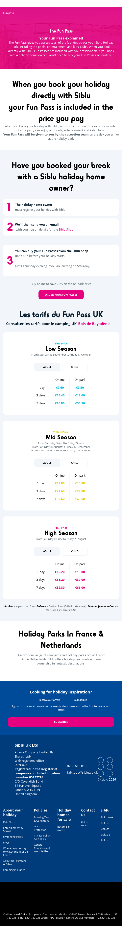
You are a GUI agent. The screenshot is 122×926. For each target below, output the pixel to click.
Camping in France (14, 870)
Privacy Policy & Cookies (42, 837)
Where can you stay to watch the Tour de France (15, 851)
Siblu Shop (66, 229)
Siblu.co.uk (107, 817)
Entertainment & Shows (13, 829)
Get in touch (84, 823)
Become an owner (63, 828)
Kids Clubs (9, 822)
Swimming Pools (13, 836)
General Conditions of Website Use (42, 848)
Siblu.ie (105, 823)
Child (75, 367)
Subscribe (61, 722)
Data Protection (40, 828)
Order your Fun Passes (61, 294)
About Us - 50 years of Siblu (14, 862)
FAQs (6, 842)
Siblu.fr (105, 829)
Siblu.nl (105, 840)
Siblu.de (105, 834)
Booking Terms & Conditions (43, 818)
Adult (47, 367)
